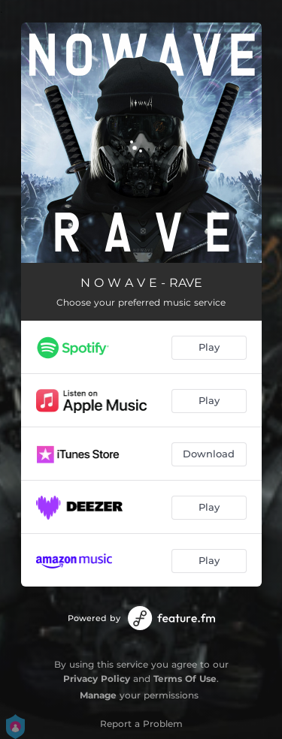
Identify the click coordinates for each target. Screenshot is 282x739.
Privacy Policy (96, 678)
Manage (98, 695)
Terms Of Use (185, 678)
